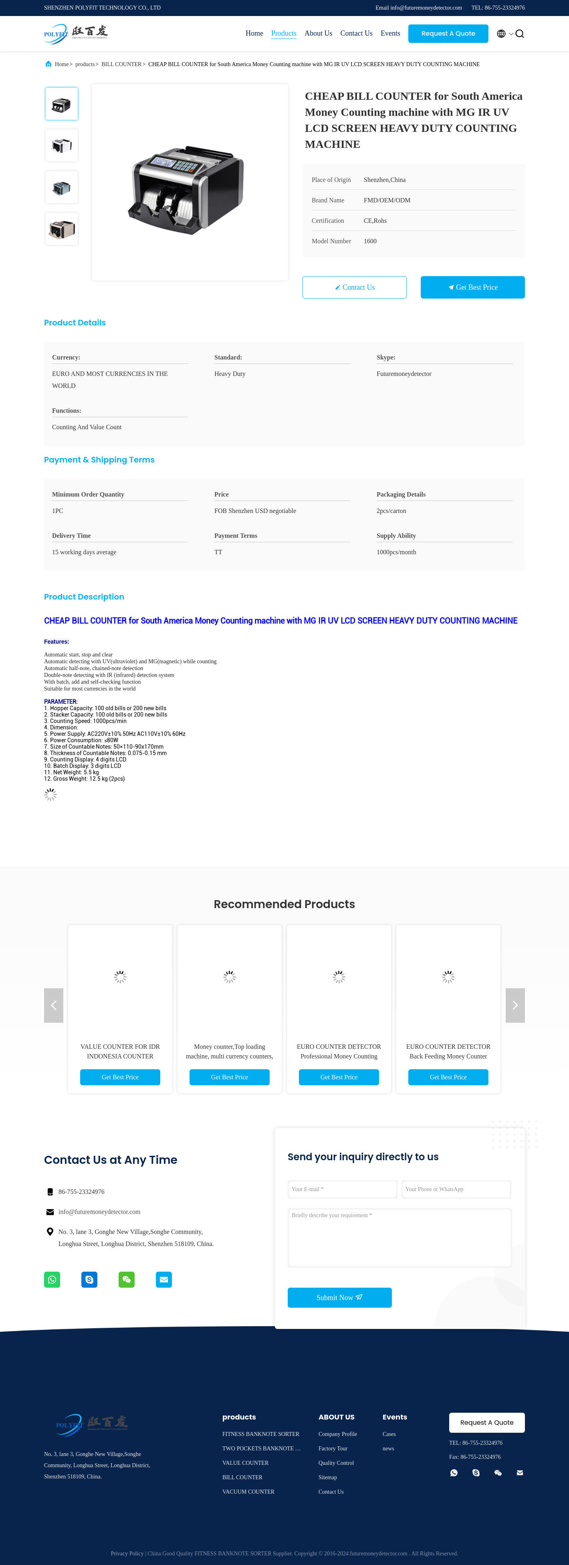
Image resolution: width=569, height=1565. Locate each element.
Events (390, 33)
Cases (389, 1434)
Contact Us (357, 33)
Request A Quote (448, 33)
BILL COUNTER (121, 64)
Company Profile (338, 1434)
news (388, 1449)
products (85, 64)
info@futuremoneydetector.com (99, 1211)
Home (254, 33)
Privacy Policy (127, 1554)
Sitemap (328, 1477)
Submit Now (340, 1297)
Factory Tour (333, 1449)
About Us (319, 33)
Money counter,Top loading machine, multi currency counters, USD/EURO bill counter (229, 1056)
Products (284, 33)
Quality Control (336, 1463)
